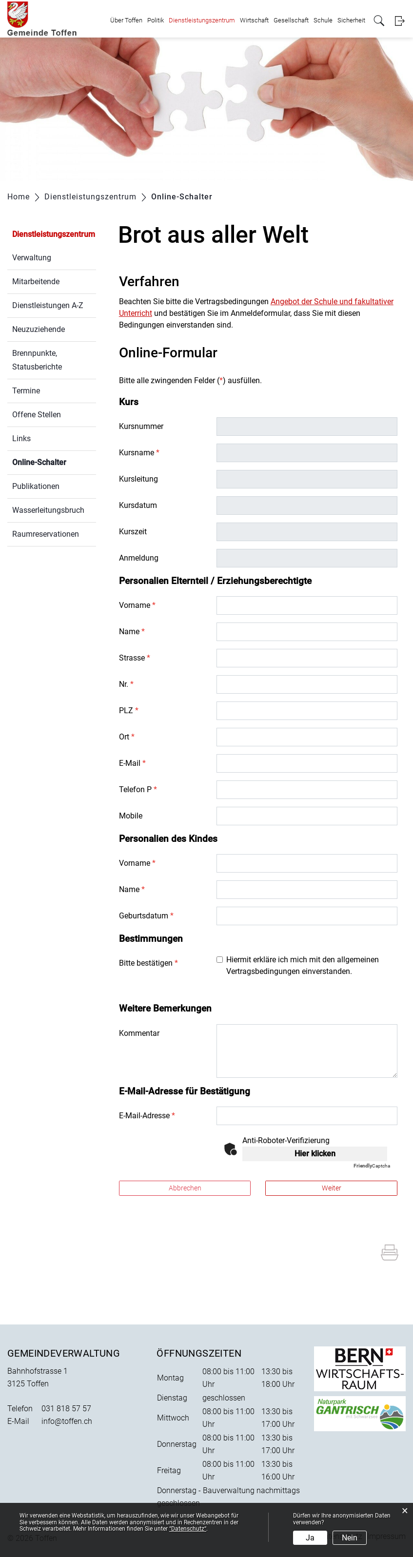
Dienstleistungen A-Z (47, 305)
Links (21, 438)
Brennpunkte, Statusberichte (37, 360)
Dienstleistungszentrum (202, 20)
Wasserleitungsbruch (48, 510)
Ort (127, 736)
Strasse (134, 657)
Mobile (130, 815)
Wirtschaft (254, 20)
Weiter (331, 1188)
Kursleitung (138, 479)
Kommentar (139, 1033)
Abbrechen (185, 1188)
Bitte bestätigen (148, 963)
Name (132, 631)
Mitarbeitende (35, 281)
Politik (155, 20)
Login (399, 21)
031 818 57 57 (66, 1408)
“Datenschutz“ (187, 1528)
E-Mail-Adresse (147, 1115)
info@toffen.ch (66, 1421)
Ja (310, 1537)
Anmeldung (138, 558)
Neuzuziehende (38, 329)
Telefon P (138, 789)
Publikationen (35, 486)
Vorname (137, 605)
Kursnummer (141, 426)
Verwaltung (31, 257)
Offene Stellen (36, 414)
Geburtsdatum (146, 915)
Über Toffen (126, 20)
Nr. (126, 684)
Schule (323, 20)
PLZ (128, 710)
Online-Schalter (54, 461)
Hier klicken (315, 1153)
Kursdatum (138, 505)
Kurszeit (133, 531)
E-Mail (132, 763)
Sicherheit (351, 20)
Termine (26, 390)
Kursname (139, 452)
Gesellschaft (291, 20)
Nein (349, 1537)
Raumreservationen (45, 534)
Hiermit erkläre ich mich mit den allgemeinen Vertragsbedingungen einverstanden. (302, 965)
